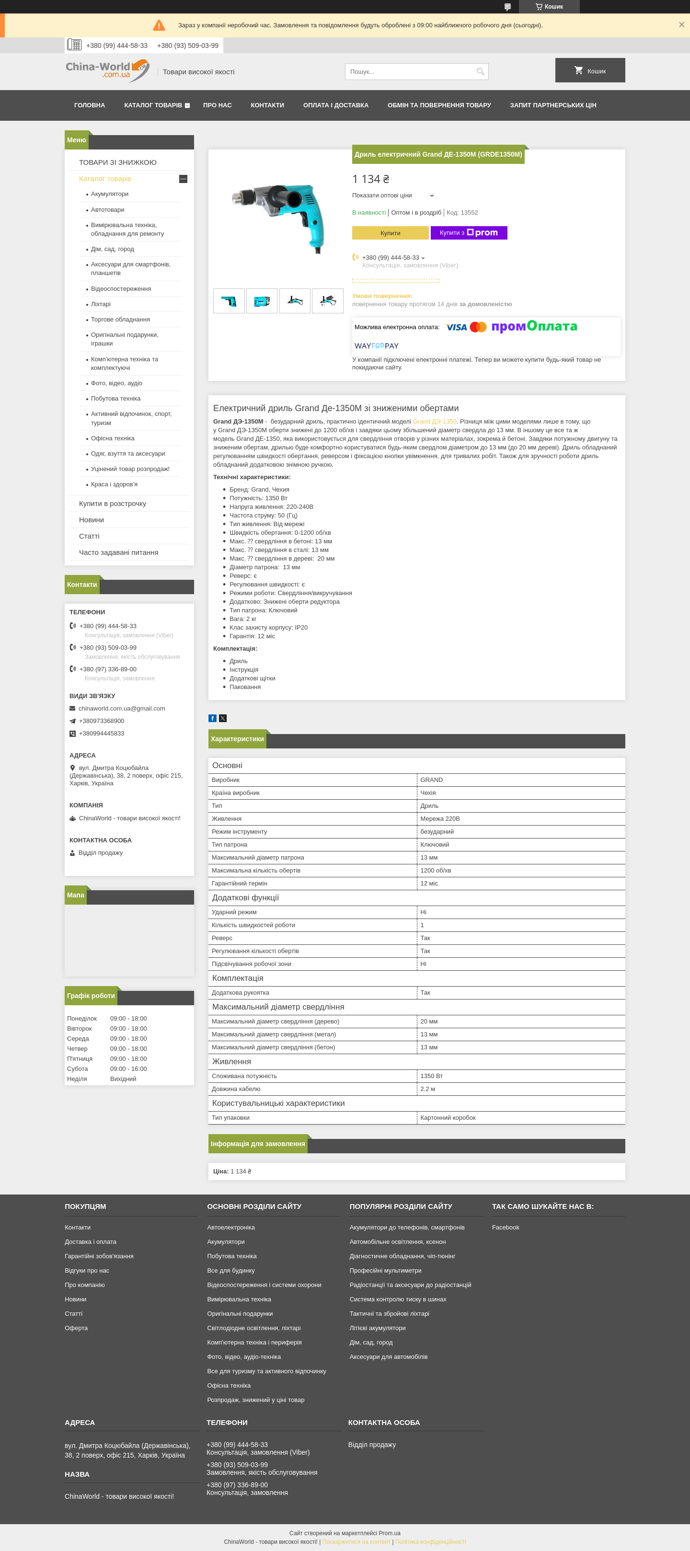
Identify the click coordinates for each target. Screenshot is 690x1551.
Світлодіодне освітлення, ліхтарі (253, 1328)
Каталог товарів (153, 105)
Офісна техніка (113, 438)
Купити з (469, 233)
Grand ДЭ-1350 (435, 421)
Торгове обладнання (120, 319)
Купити (390, 233)
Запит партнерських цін (553, 105)
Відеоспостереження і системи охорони (264, 1284)
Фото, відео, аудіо (116, 383)
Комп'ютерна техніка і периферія (254, 1342)
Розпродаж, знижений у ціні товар (255, 1399)
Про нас (217, 105)
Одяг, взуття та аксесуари (128, 453)
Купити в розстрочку (112, 503)
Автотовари (108, 209)
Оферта (76, 1328)
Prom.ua (390, 1533)
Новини (91, 520)
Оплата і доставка (335, 105)
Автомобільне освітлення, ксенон (398, 1241)
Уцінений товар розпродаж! (130, 468)
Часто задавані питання (119, 552)
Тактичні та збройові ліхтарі (389, 1313)
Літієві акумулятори (378, 1328)
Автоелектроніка (230, 1227)
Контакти (268, 105)
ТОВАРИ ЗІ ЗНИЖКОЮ (118, 162)
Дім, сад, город (112, 249)
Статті (89, 536)
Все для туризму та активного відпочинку (266, 1371)
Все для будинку (230, 1270)
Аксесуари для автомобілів (389, 1356)
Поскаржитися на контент (356, 1542)
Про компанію (85, 1284)
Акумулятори (109, 193)
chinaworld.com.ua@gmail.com (122, 708)
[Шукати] (480, 71)
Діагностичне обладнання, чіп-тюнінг (403, 1256)
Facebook (505, 1227)
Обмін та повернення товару (439, 105)
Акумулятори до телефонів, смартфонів (407, 1227)
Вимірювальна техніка (239, 1299)
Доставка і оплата (90, 1241)
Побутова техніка (115, 398)
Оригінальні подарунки (240, 1313)
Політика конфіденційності (430, 1542)
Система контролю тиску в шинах (398, 1299)
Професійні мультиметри (386, 1270)
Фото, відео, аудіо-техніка (244, 1356)
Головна (89, 105)
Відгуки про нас (87, 1270)
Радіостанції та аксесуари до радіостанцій (411, 1284)
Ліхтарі (101, 304)
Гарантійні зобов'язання (99, 1256)
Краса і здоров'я (114, 484)
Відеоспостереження (121, 288)
